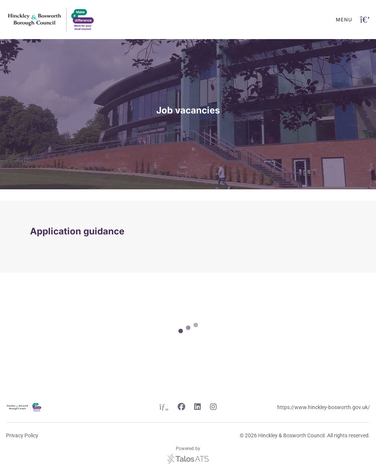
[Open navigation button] (365, 19)
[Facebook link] (181, 408)
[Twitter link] (163, 408)
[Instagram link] (213, 408)
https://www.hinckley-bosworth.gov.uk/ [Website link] (323, 407)
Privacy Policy (22, 435)
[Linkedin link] (197, 408)
